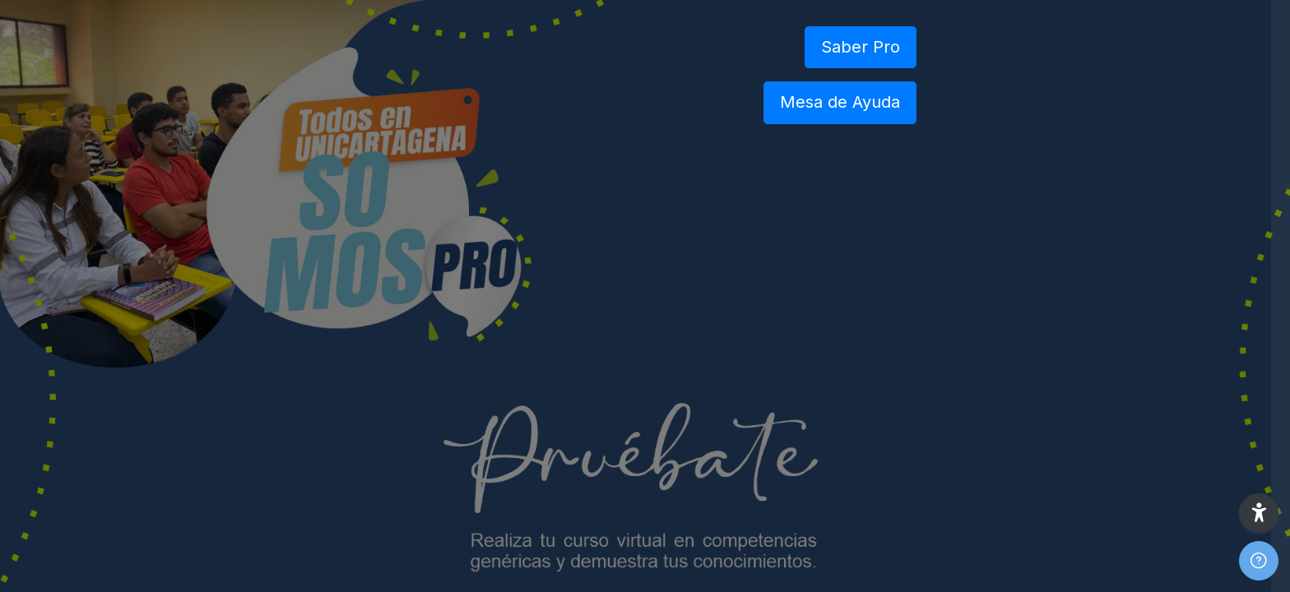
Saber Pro (860, 47)
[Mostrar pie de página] (1258, 560)
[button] (1258, 513)
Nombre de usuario (1025, 264)
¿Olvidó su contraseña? (1206, 427)
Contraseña (1003, 347)
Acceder (1116, 474)
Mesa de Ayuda (840, 102)
